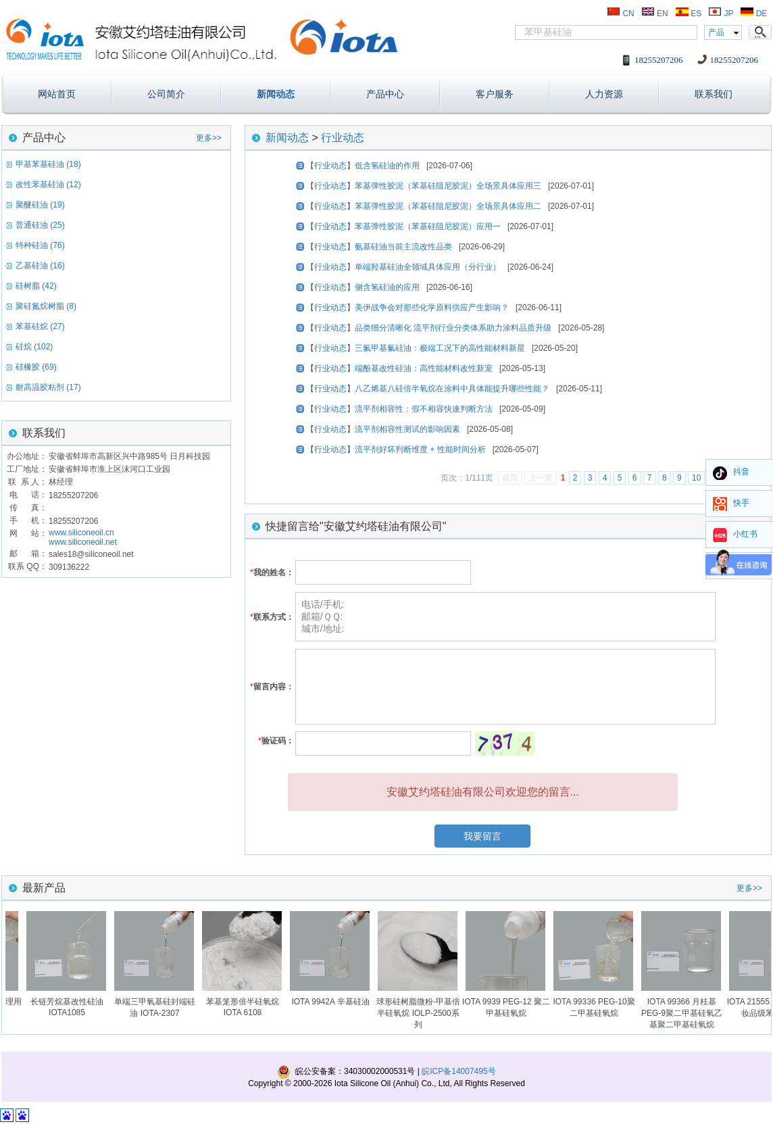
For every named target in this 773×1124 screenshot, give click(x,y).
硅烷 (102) (34, 346)
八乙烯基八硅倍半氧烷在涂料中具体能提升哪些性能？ (452, 388)
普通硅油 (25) (40, 225)
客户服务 (495, 94)
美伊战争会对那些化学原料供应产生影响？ (432, 307)
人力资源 (604, 94)
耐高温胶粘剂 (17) (48, 387)
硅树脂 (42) (36, 286)
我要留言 (482, 836)
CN (620, 13)
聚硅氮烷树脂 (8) (46, 306)
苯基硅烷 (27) (40, 326)
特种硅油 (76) (40, 245)
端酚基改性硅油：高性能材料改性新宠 (424, 368)
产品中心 (385, 94)
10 (696, 478)
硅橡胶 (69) (36, 367)
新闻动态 (276, 94)
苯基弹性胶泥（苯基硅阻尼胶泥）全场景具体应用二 (448, 206)
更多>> (209, 138)
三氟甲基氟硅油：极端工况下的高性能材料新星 (440, 348)
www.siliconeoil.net (83, 542)
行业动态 (342, 137)
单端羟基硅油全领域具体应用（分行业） (428, 267)
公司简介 (166, 94)
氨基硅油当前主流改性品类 (403, 246)
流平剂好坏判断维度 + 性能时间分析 (420, 449)
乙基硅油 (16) (40, 265)
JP (720, 13)
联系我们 (713, 94)
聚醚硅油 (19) (40, 205)
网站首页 (57, 94)
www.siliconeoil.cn (81, 532)
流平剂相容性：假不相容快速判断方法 (424, 409)
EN (654, 13)
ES (688, 13)
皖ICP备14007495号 (458, 1071)
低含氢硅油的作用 (387, 165)
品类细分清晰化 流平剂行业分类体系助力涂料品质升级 (453, 328)
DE (753, 13)
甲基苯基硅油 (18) (48, 164)
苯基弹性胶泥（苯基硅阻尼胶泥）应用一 (428, 226)
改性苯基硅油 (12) (48, 184)
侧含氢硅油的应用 (387, 287)
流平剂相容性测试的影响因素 (407, 429)
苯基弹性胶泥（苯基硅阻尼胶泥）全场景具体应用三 (448, 186)
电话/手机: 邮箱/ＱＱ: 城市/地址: (505, 616)
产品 (716, 32)
